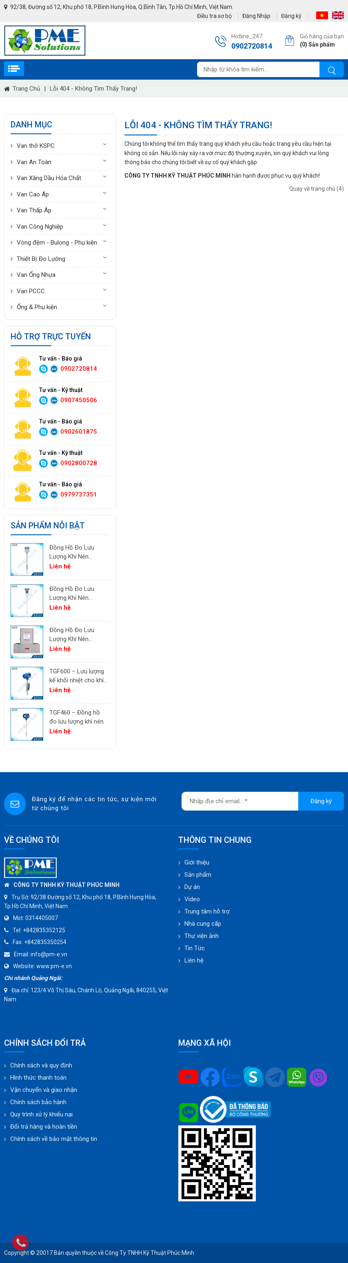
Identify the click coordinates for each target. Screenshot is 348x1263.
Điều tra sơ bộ (214, 16)
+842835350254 (45, 942)
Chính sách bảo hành (38, 1102)
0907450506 (78, 400)
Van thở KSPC (36, 145)
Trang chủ (26, 88)
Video (192, 899)
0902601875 (78, 431)
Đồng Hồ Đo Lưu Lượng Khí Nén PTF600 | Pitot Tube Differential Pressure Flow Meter (76, 594)
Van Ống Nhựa (36, 274)
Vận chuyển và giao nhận (43, 1090)
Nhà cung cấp (202, 923)
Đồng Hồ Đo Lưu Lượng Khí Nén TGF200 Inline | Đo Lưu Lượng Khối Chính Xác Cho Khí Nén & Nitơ (74, 635)
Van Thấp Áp (34, 210)
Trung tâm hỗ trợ (207, 911)
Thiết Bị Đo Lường (41, 259)
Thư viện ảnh (201, 936)
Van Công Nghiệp (40, 226)
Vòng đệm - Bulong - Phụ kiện (57, 242)
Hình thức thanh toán (38, 1077)
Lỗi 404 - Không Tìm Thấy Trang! (93, 88)
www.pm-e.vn (54, 966)
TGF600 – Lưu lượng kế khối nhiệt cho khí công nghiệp (76, 676)
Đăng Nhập (256, 16)
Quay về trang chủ (316, 188)
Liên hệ (194, 960)
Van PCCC (31, 291)
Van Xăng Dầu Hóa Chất (49, 178)
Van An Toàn (34, 162)
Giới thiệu (196, 862)
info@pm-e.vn (49, 954)
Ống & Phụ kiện (37, 307)
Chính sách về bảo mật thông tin (53, 1139)
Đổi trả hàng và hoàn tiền (43, 1126)
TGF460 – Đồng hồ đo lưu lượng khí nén (76, 717)
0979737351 (78, 494)
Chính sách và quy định (41, 1065)
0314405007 (41, 918)
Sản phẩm (197, 874)
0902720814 (78, 368)
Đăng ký (291, 16)
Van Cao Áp (33, 194)
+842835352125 (44, 930)
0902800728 (78, 463)
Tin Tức (194, 948)
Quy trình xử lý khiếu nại (41, 1114)
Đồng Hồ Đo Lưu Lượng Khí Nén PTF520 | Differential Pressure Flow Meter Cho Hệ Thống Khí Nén (77, 552)
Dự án (192, 887)
